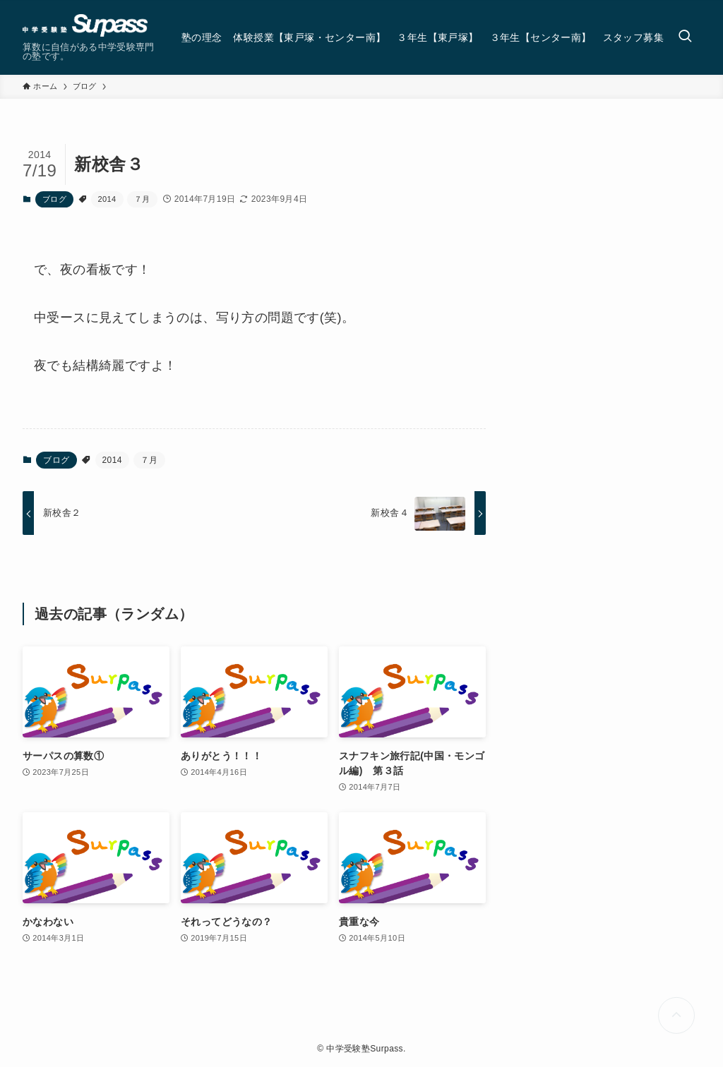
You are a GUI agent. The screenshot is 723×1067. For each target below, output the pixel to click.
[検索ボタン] (684, 37)
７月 (142, 199)
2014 (107, 199)
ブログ (54, 199)
